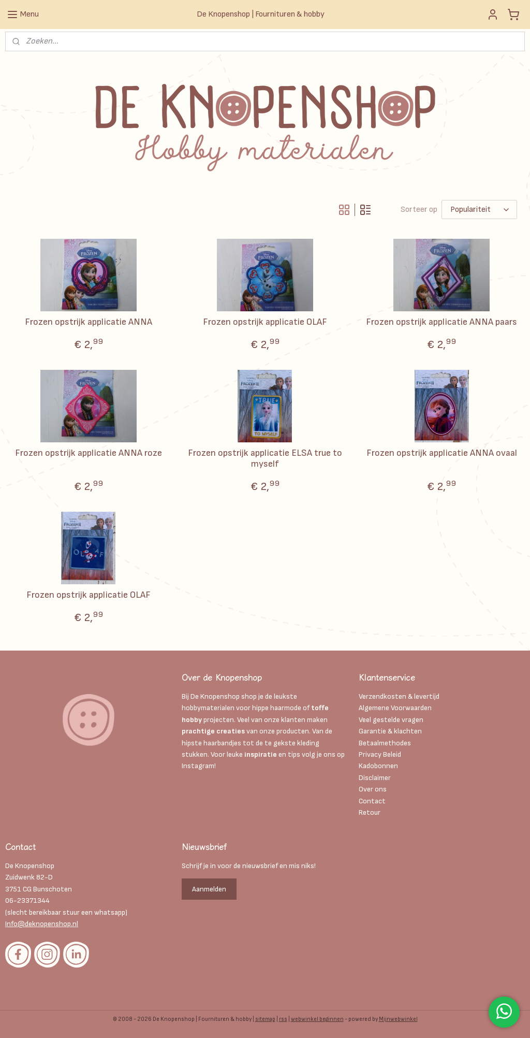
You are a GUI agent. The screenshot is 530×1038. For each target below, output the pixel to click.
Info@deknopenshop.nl (41, 923)
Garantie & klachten (390, 731)
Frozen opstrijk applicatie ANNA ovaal (441, 453)
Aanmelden (209, 889)
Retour (369, 812)
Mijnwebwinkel (398, 1019)
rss (283, 1019)
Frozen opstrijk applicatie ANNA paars (441, 321)
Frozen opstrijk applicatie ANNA (88, 321)
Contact (372, 801)
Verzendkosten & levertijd (399, 696)
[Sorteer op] (479, 209)
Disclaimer (375, 777)
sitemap (265, 1019)
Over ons (373, 789)
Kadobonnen (378, 765)
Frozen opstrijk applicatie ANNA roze (88, 453)
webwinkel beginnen (317, 1019)
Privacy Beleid (380, 754)
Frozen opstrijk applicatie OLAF (265, 321)
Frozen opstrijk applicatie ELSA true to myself (265, 459)
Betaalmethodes (385, 743)
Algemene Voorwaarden (395, 707)
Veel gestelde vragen (391, 719)
